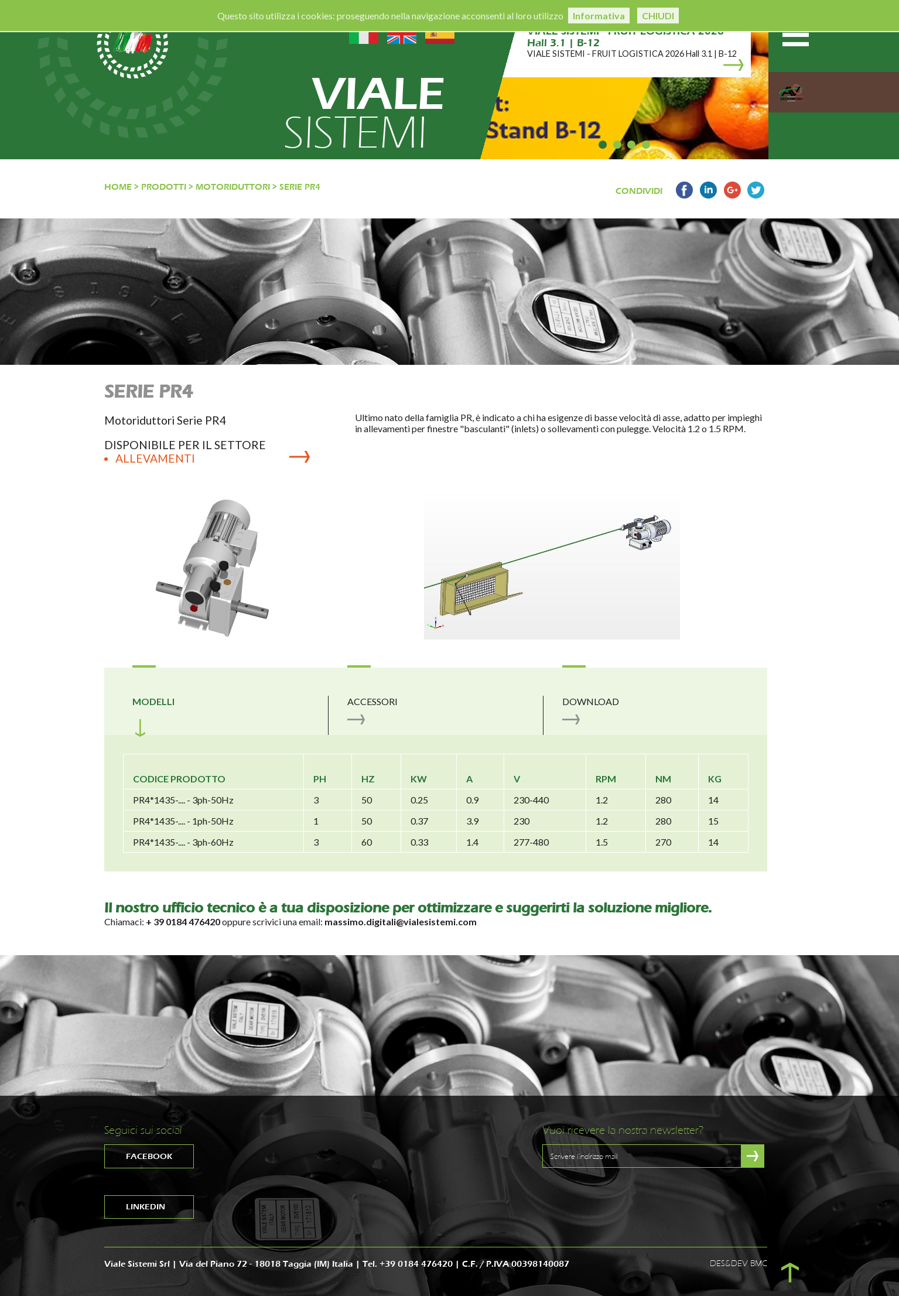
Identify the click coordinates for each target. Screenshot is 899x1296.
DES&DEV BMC (738, 1263)
